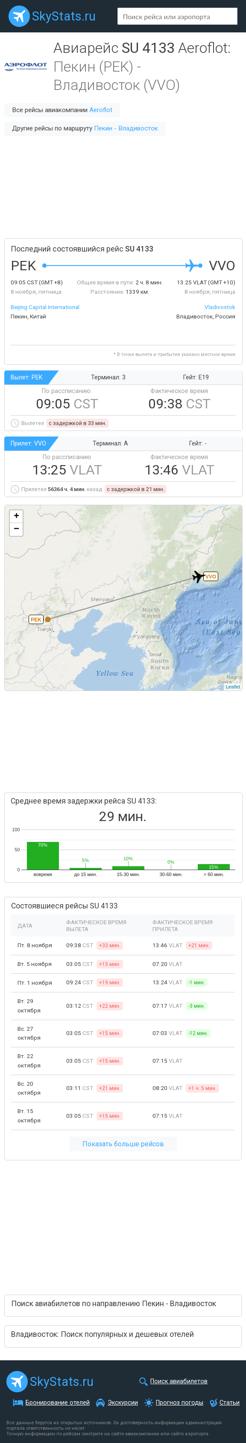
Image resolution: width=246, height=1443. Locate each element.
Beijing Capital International (45, 307)
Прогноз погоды (179, 1402)
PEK (36, 620)
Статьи (230, 1402)
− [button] (16, 529)
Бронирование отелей (58, 1402)
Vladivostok (220, 307)
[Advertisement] (123, 187)
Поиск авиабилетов (179, 1381)
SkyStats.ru (64, 16)
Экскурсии (123, 1402)
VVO (210, 577)
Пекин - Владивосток (126, 128)
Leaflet (233, 686)
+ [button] (16, 516)
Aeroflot (100, 110)
